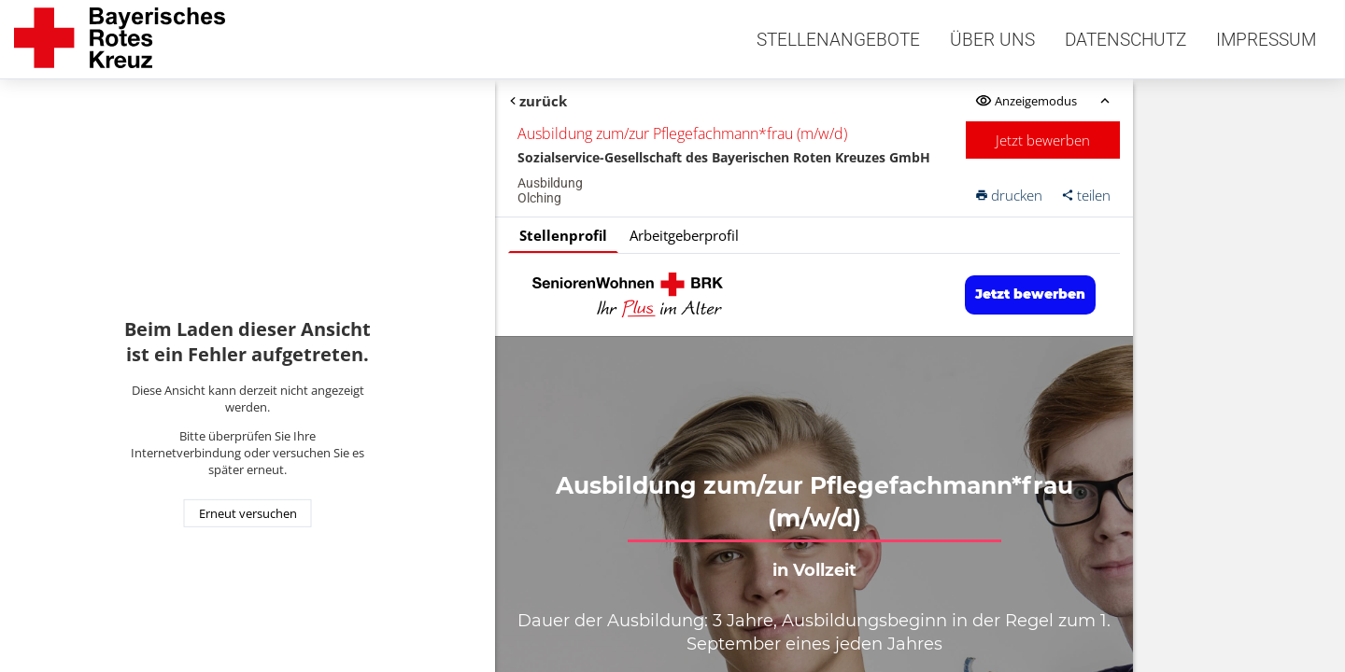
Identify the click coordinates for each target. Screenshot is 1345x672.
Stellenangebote (838, 39)
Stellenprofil (563, 235)
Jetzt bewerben (1043, 140)
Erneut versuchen (248, 513)
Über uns (992, 39)
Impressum (1266, 39)
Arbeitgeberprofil (684, 235)
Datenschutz (1125, 39)
